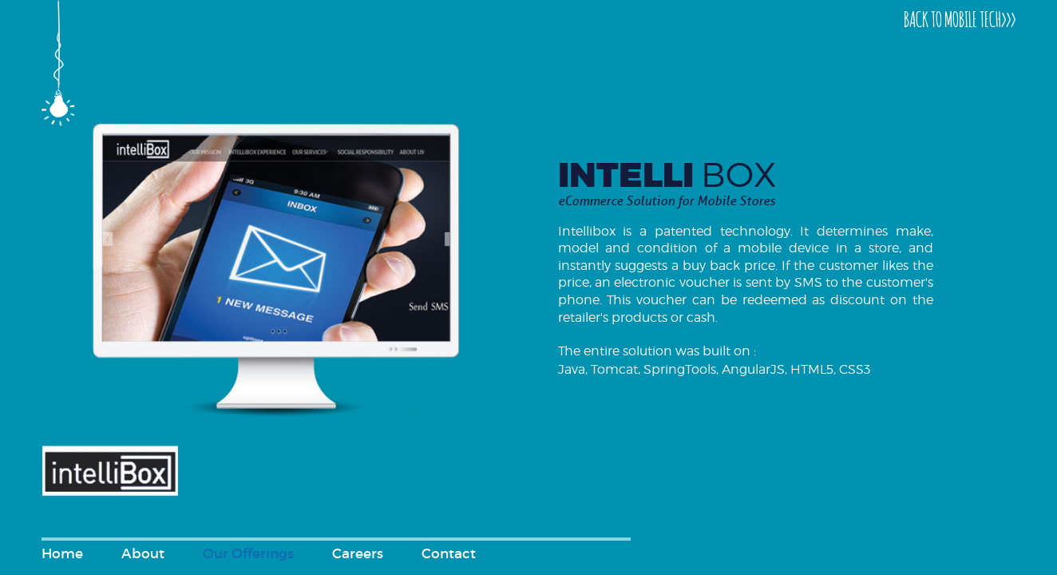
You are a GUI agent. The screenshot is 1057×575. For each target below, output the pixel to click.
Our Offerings (248, 553)
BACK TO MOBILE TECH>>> (959, 18)
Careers (357, 553)
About (142, 553)
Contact (449, 553)
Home (62, 553)
